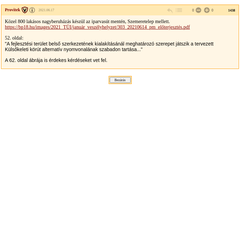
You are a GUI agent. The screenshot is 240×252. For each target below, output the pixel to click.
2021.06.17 (46, 10)
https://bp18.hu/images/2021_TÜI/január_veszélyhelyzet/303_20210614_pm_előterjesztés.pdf (97, 27)
